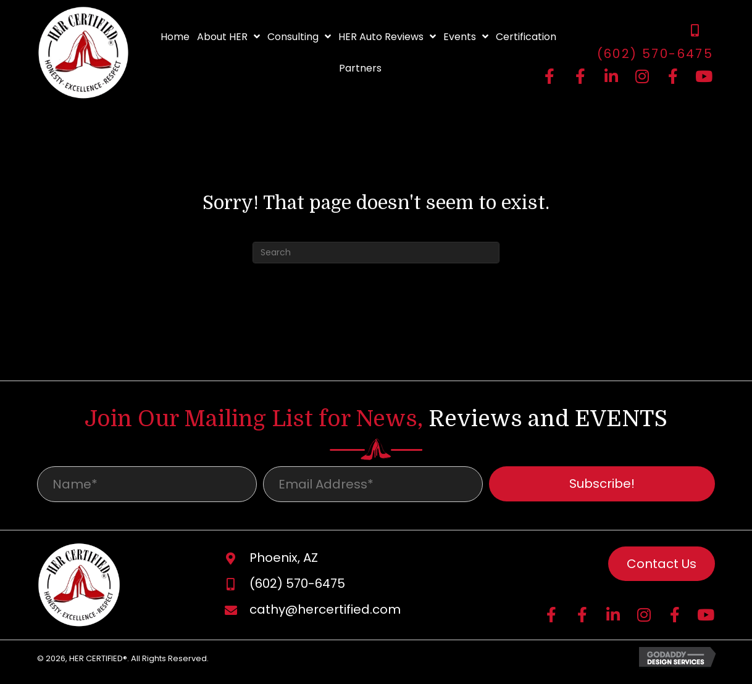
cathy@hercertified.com (325, 613)
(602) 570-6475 (655, 53)
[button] (580, 76)
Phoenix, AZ (283, 562)
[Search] (376, 252)
